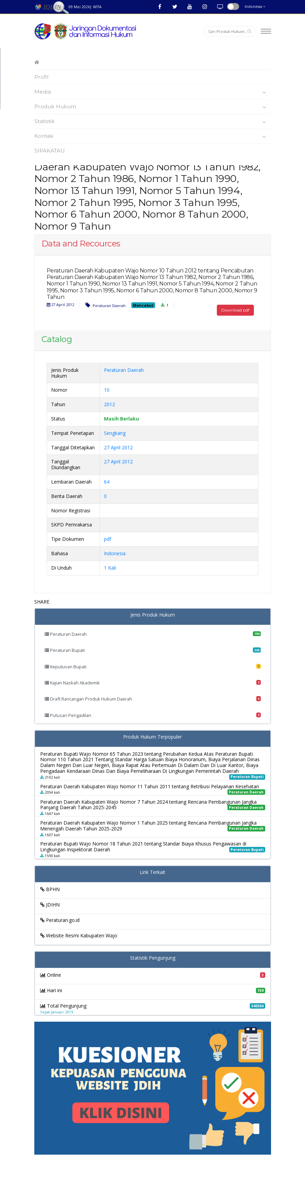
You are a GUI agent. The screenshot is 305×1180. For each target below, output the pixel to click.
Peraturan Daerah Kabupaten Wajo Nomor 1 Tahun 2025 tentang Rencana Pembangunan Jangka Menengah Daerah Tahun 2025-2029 (148, 825)
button (233, 6)
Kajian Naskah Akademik (153, 683)
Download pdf (235, 310)
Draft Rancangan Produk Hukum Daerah (153, 699)
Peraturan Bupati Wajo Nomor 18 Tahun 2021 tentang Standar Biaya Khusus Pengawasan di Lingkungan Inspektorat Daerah (143, 846)
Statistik (151, 121)
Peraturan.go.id (60, 920)
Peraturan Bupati (153, 650)
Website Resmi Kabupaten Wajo (78, 935)
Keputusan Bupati (153, 667)
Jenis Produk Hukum (152, 615)
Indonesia (255, 6)
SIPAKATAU (49, 150)
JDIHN (50, 904)
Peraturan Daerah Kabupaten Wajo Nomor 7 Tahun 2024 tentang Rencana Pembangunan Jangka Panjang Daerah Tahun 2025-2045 (148, 805)
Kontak (151, 136)
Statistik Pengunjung (152, 958)
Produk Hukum (151, 106)
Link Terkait (152, 872)
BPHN (50, 889)
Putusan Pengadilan (153, 715)
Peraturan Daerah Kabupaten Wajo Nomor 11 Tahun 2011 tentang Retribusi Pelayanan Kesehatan (149, 786)
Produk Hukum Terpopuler (152, 737)
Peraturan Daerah (105, 305)
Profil (41, 77)
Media (151, 92)
